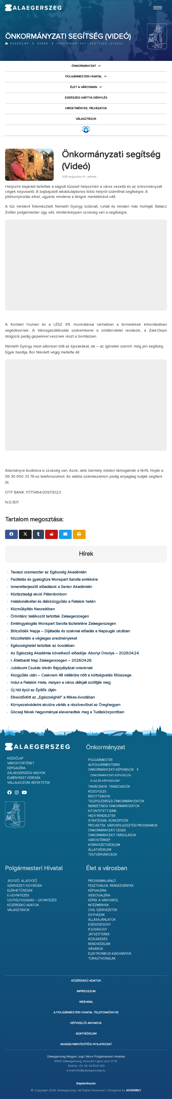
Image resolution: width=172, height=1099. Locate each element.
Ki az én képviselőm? (105, 781)
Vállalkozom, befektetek (28, 782)
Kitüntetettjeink (102, 811)
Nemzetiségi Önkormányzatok (114, 806)
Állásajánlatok (102, 919)
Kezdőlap (17, 43)
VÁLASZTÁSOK (86, 118)
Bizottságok (99, 796)
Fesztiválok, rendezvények (111, 885)
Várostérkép (99, 840)
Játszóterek (99, 934)
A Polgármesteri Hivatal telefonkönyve (86, 1012)
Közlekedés (98, 939)
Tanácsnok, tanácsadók (109, 786)
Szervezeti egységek (24, 885)
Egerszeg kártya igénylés (86, 97)
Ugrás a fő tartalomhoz (156, 2)
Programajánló (102, 881)
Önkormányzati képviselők (111, 769)
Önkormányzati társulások (112, 835)
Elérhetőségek (20, 890)
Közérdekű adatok (23, 905)
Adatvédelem (86, 1033)
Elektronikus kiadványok (110, 953)
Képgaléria (16, 768)
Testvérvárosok (102, 854)
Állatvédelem (99, 849)
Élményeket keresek (24, 778)
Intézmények (98, 905)
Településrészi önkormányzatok (116, 801)
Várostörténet (20, 763)
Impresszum (86, 991)
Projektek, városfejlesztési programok (123, 825)
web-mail (86, 1001)
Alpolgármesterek (104, 764)
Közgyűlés (97, 791)
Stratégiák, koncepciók (108, 820)
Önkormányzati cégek (107, 830)
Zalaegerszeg (33, 7)
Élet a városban (83, 87)
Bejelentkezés (86, 1083)
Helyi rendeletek (102, 815)
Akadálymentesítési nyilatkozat (86, 1044)
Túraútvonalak (102, 958)
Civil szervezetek (102, 910)
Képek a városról (103, 900)
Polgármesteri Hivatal (83, 76)
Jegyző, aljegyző (22, 881)
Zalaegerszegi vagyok (26, 773)
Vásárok (95, 949)
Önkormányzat (83, 66)
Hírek (43, 43)
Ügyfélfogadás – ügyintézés (32, 900)
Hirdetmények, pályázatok (86, 108)
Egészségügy (99, 924)
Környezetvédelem (104, 845)
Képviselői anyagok (86, 1023)
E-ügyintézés (18, 895)
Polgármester (100, 760)
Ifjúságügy (97, 929)
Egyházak (96, 915)
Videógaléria (99, 895)
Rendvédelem (99, 944)
